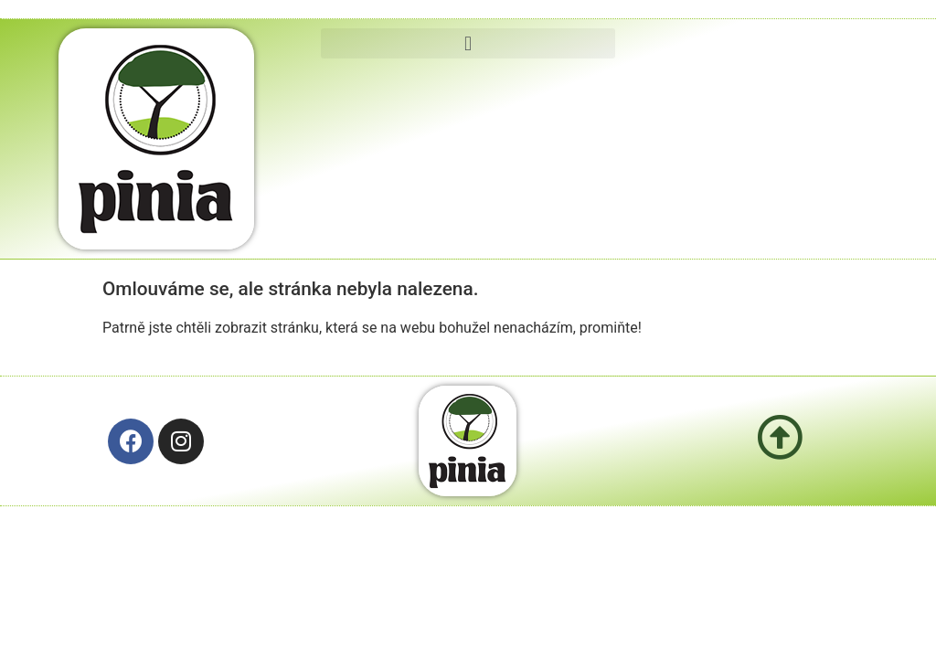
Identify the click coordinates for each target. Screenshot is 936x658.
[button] (467, 43)
